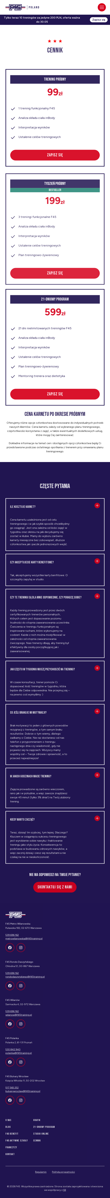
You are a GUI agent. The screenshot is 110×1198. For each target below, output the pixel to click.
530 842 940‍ (12, 1051)
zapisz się (55, 157)
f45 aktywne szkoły (16, 1143)
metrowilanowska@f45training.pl (23, 940)
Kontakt (10, 1156)
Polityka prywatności (63, 1174)
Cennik (37, 1143)
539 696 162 (12, 975)
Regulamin (41, 1174)
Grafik (36, 1122)
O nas (8, 1122)
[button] (55, 509)
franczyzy (11, 1149)
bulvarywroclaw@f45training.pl (22, 1093)
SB (64, 1192)
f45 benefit (11, 1136)
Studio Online (41, 1136)
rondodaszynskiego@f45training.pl (25, 979)
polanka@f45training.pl (18, 1055)
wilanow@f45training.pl (18, 1017)
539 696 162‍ (12, 937)
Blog (8, 1129)
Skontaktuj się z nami (55, 889)
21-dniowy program (44, 1129)
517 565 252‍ (12, 1089)
